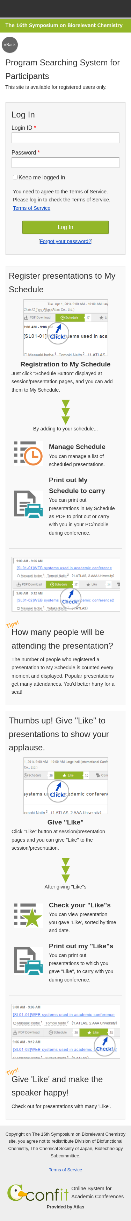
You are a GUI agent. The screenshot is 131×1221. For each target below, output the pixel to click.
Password (28, 153)
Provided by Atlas (66, 1206)
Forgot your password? (65, 241)
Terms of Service (31, 208)
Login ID (26, 128)
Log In (65, 227)
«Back (9, 44)
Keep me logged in (39, 177)
